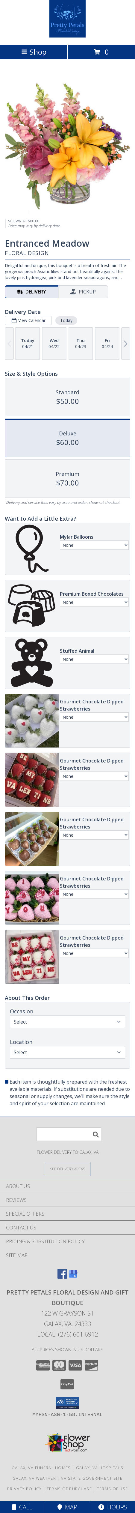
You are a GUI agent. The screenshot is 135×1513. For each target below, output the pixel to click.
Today (66, 320)
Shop (33, 52)
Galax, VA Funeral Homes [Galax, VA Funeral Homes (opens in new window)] (41, 1467)
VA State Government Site (91, 1478)
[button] (67, 1403)
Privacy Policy (24, 1488)
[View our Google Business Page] (73, 1276)
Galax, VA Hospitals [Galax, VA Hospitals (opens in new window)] (100, 1467)
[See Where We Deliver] (67, 1169)
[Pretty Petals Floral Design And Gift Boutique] (67, 36)
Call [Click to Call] (22, 1507)
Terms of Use (112, 1488)
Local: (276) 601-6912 (67, 1334)
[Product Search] (69, 1134)
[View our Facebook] (62, 1276)
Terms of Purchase (69, 1488)
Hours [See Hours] (112, 1507)
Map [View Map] (67, 1507)
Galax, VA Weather (34, 1478)
